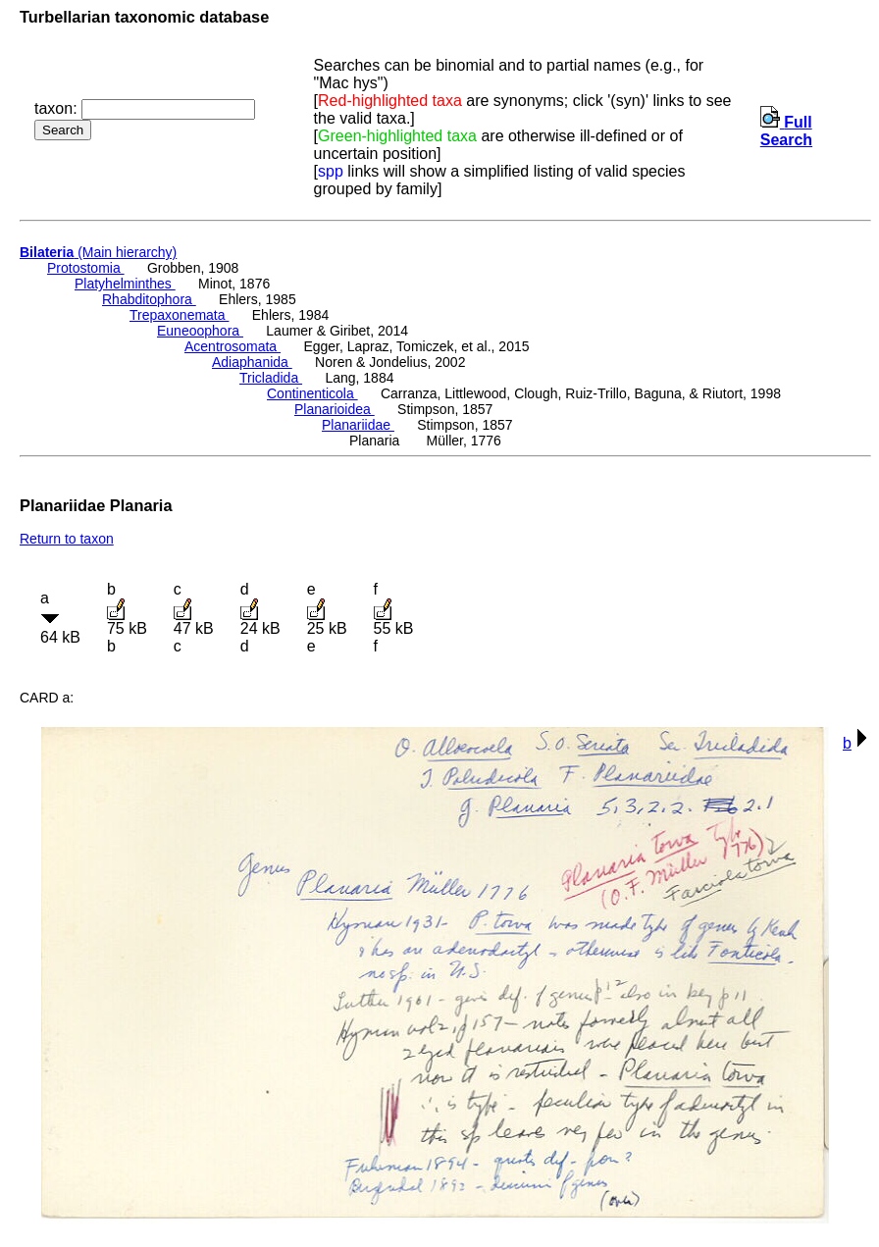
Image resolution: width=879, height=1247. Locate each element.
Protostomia (86, 268)
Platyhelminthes (125, 283)
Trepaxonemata (179, 315)
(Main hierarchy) (98, 252)
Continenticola (312, 393)
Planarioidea (334, 409)
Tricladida (270, 378)
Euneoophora (200, 330)
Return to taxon (67, 538)
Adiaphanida (252, 362)
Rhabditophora (149, 299)
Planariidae (358, 425)
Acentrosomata (232, 346)
